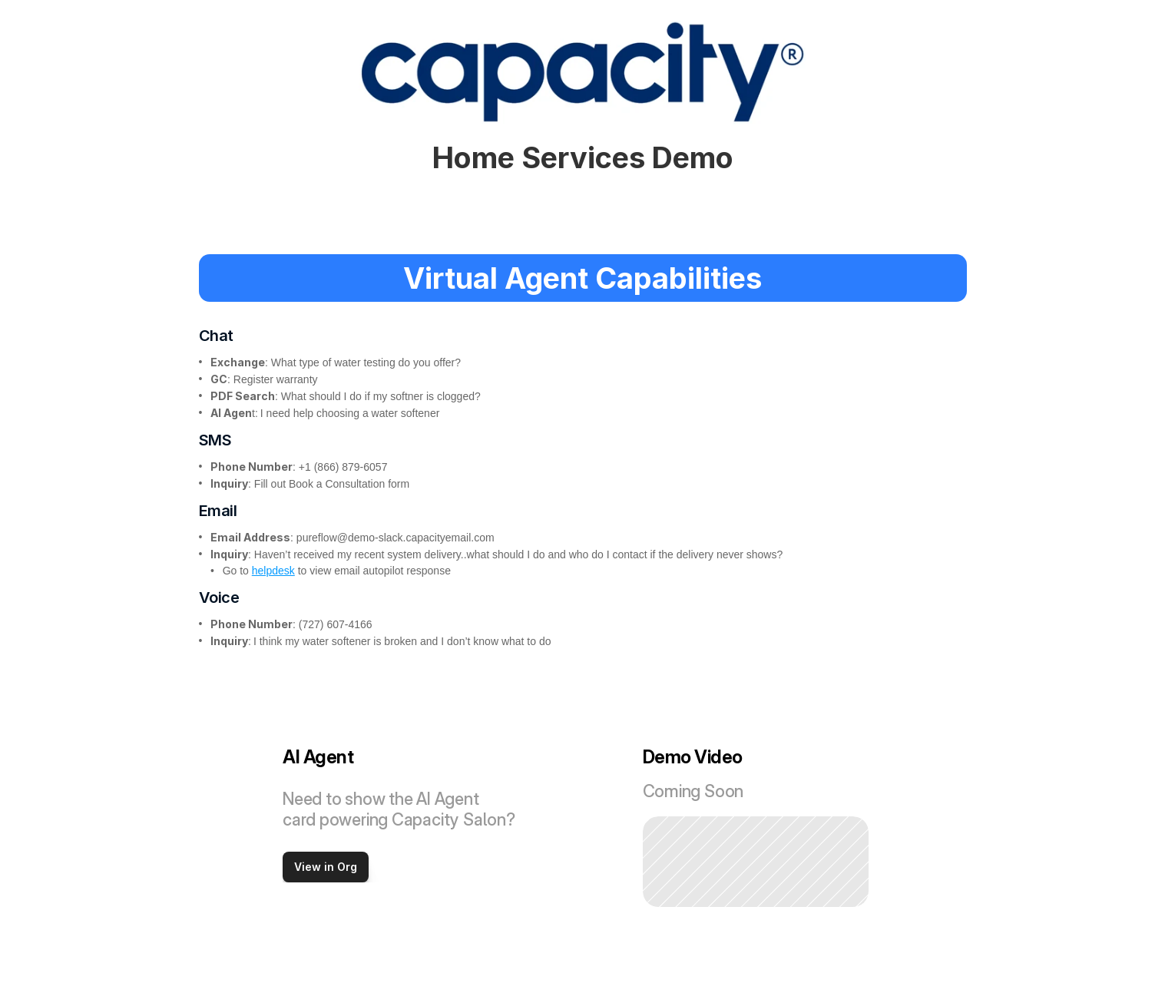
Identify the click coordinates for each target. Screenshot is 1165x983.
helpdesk (273, 570)
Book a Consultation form (349, 484)
